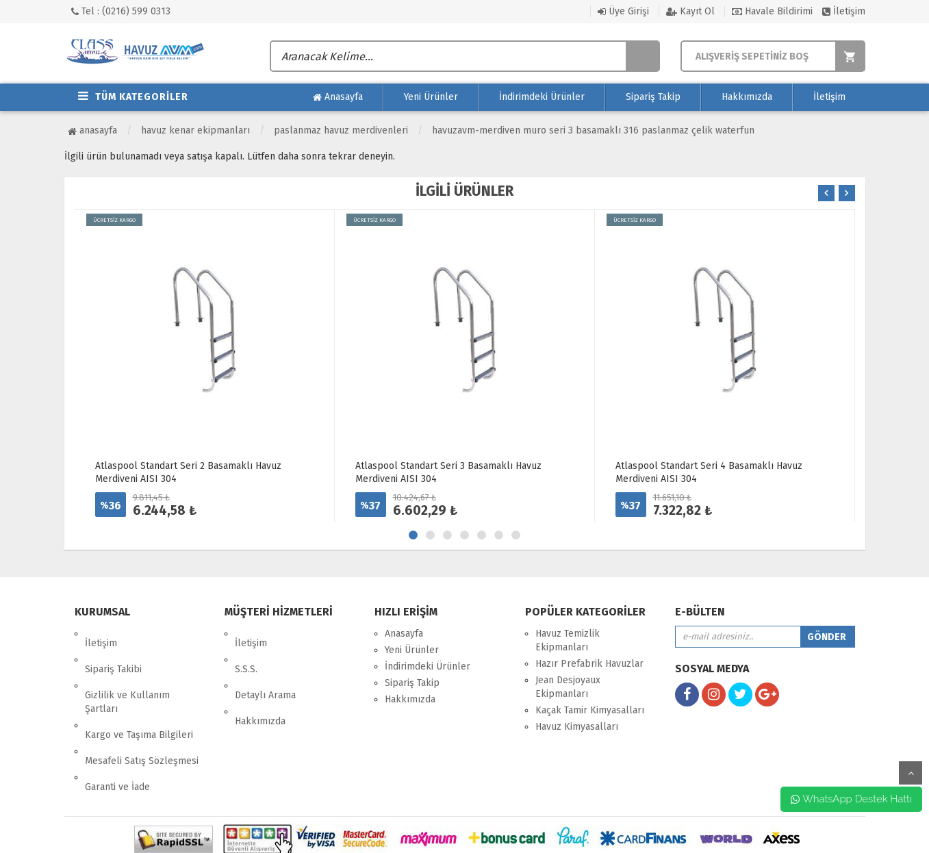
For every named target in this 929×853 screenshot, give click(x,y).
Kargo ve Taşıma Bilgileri (139, 696)
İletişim (843, 11)
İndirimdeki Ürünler (542, 97)
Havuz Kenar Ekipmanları (195, 130)
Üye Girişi (623, 11)
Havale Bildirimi (772, 11)
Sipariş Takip (653, 97)
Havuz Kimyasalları (576, 727)
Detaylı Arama (265, 666)
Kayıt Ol (690, 11)
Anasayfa (338, 97)
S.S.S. (246, 650)
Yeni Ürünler (431, 97)
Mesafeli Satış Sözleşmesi (142, 713)
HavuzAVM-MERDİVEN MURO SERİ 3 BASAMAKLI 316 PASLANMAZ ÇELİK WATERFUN (593, 130)
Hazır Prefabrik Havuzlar (589, 664)
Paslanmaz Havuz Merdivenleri (341, 130)
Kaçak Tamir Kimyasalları (589, 710)
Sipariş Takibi (113, 650)
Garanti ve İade (117, 729)
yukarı (910, 773)
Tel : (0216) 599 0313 (120, 11)
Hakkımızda (747, 97)
